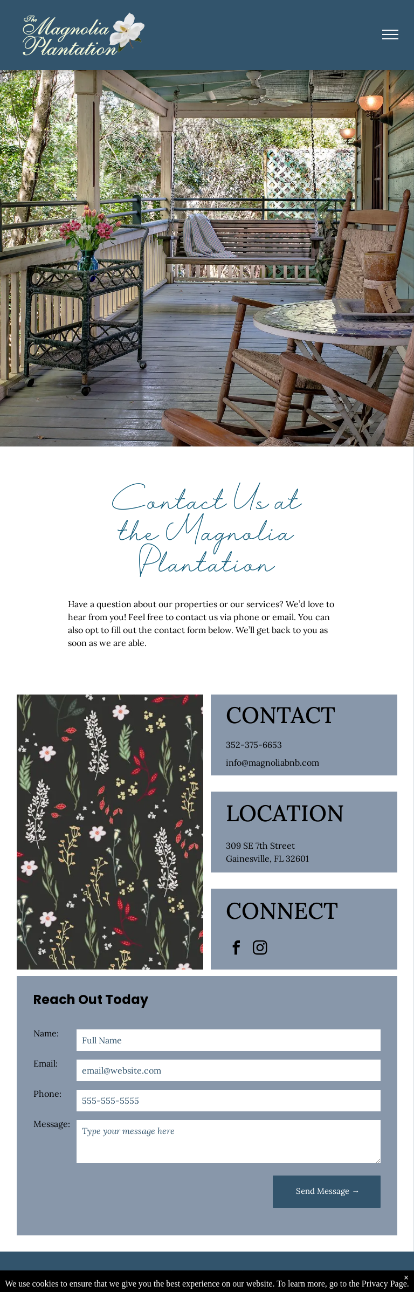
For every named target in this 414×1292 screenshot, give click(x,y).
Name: (46, 1033)
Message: (51, 1123)
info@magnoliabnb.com (272, 762)
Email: (45, 1063)
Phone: (47, 1093)
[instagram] (260, 949)
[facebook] (236, 949)
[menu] (390, 34)
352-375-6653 (254, 744)
